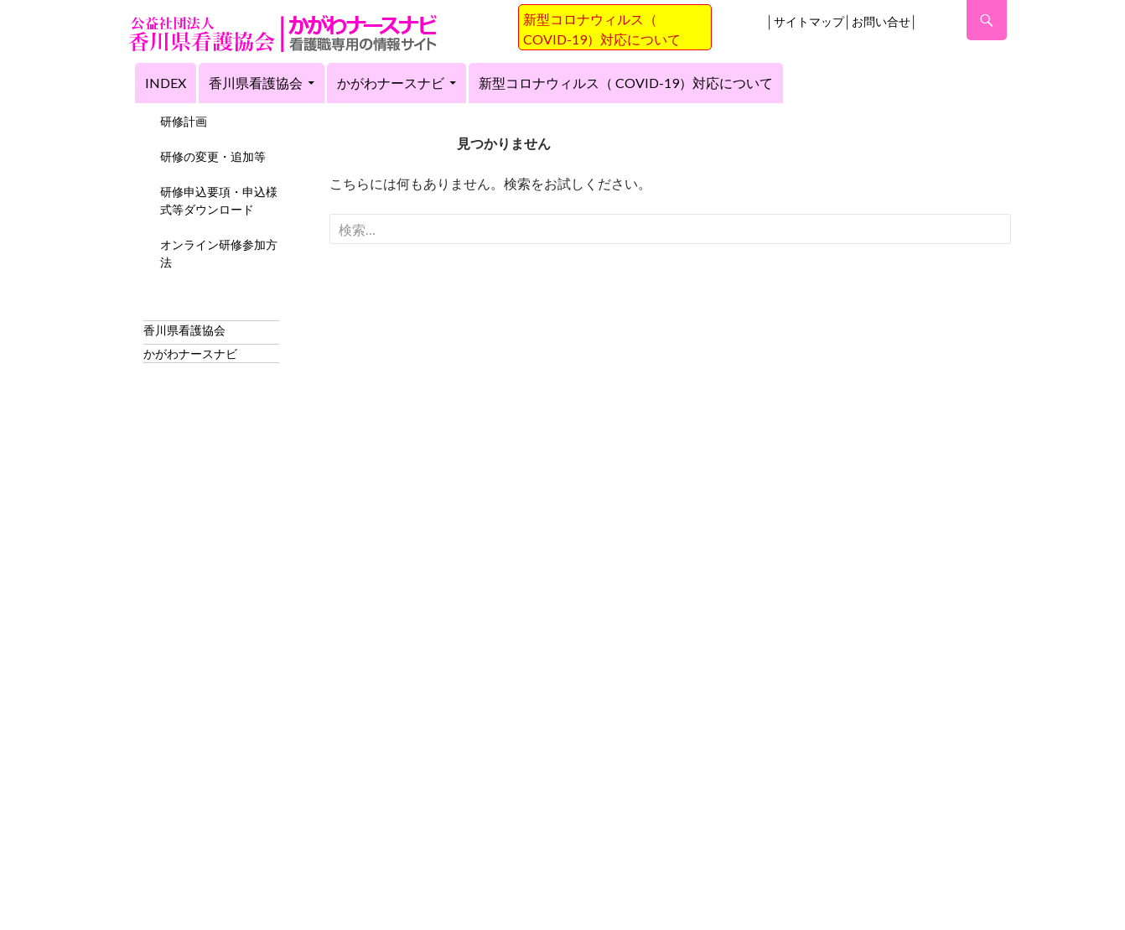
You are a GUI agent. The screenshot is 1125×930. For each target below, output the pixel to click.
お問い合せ (881, 21)
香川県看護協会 (256, 83)
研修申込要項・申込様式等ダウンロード (218, 200)
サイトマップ (809, 21)
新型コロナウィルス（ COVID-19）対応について (626, 83)
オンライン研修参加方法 (218, 253)
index (165, 83)
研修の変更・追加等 (213, 156)
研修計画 (183, 121)
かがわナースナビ (390, 83)
